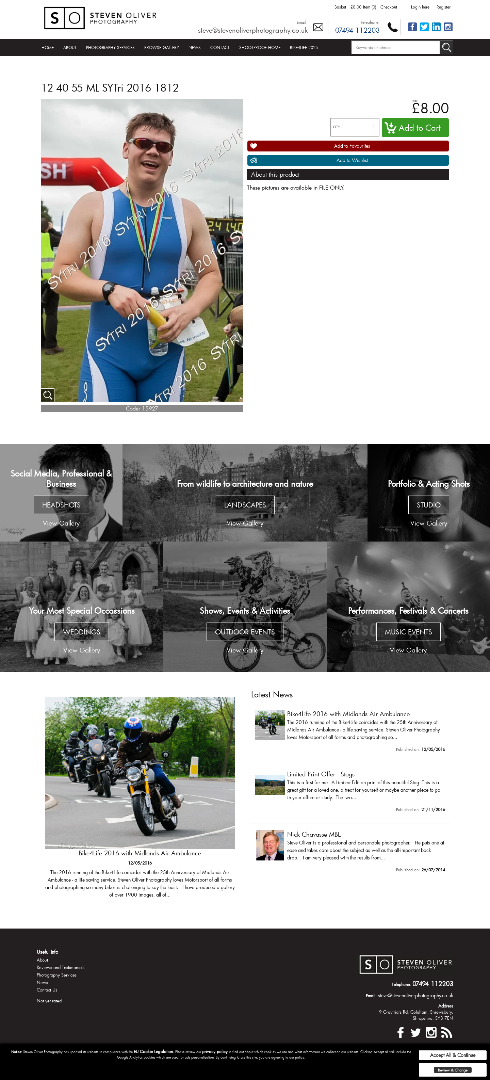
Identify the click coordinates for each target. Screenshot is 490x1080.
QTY (336, 127)
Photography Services (110, 47)
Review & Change (453, 1070)
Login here (420, 7)
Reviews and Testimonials (60, 967)
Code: (133, 408)
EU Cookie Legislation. (154, 1051)
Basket (340, 7)
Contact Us (47, 990)
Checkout (388, 7)
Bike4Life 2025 (304, 47)
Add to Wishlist (352, 160)
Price (415, 100)
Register (444, 7)
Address (445, 1006)
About (70, 47)
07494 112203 (357, 30)
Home (48, 47)
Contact (220, 47)
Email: (302, 22)
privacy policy (215, 1051)
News (195, 47)
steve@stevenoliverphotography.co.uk (253, 30)
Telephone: (370, 22)
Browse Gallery (161, 47)
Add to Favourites (352, 146)
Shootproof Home (259, 47)
